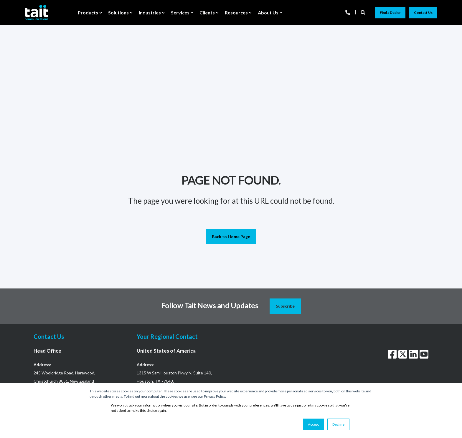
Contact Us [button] (423, 12)
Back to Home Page (231, 236)
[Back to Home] (36, 12)
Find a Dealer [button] (390, 12)
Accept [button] (313, 424)
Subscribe (285, 305)
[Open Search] (363, 12)
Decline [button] (338, 424)
